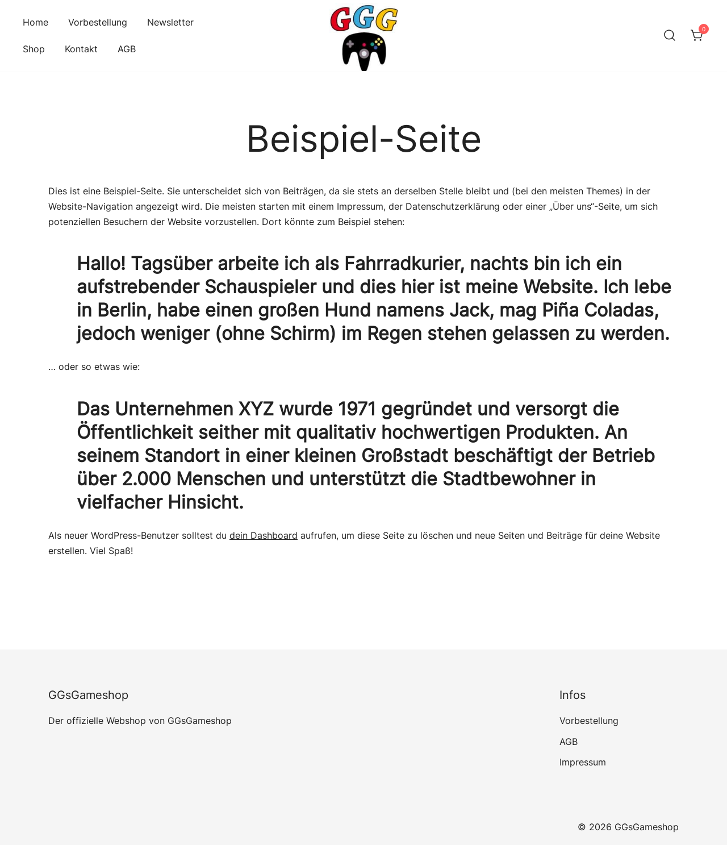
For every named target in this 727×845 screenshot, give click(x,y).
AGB (127, 49)
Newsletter (170, 22)
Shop (34, 49)
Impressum (582, 762)
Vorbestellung (97, 22)
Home (35, 22)
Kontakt (81, 49)
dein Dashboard (263, 535)
